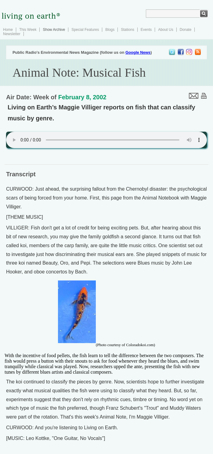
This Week (27, 29)
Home (8, 29)
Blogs (109, 29)
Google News (137, 52)
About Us (165, 29)
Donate (186, 29)
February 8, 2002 (82, 97)
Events (146, 29)
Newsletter (11, 34)
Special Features (85, 29)
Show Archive (54, 29)
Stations (127, 29)
